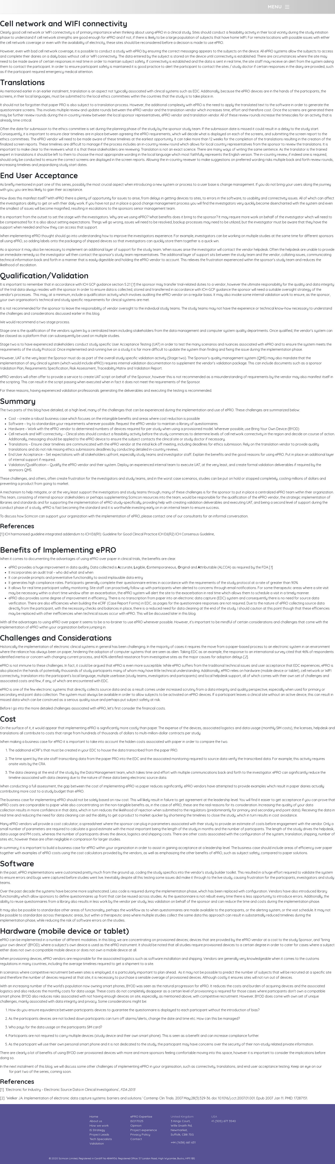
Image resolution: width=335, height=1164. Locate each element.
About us (96, 1121)
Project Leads (99, 1134)
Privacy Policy (140, 1134)
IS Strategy (97, 1130)
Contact (136, 1139)
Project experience (143, 1130)
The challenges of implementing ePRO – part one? (39, 542)
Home (94, 1116)
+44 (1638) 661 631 (183, 1142)
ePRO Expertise (141, 1116)
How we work (99, 1125)
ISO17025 (136, 1121)
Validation (97, 1143)
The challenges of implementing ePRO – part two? (39, 16)
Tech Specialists (101, 1139)
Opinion (135, 1125)
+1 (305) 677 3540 (223, 1121)
